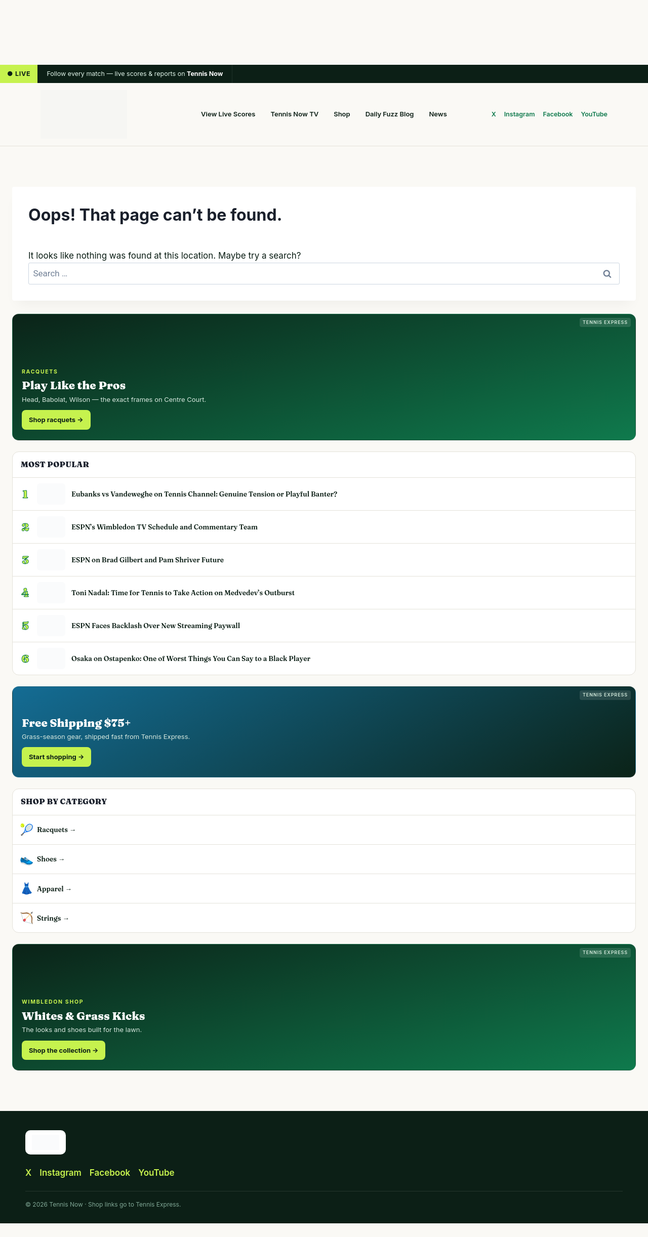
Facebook (558, 114)
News (438, 114)
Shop (342, 114)
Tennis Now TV (294, 114)
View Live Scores (228, 114)
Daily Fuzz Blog (390, 114)
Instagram (519, 114)
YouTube (594, 114)
